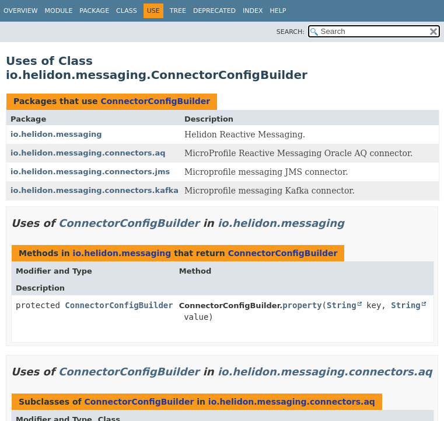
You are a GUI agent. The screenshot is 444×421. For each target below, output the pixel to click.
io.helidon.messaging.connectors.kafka (95, 190)
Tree (178, 11)
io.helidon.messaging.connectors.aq (88, 153)
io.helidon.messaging (56, 134)
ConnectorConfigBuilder (155, 101)
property (301, 305)
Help (278, 11)
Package (94, 11)
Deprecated (214, 11)
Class (126, 11)
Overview (21, 11)
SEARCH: (291, 32)
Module (59, 11)
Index (253, 11)
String (341, 305)
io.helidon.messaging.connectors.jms (90, 171)
